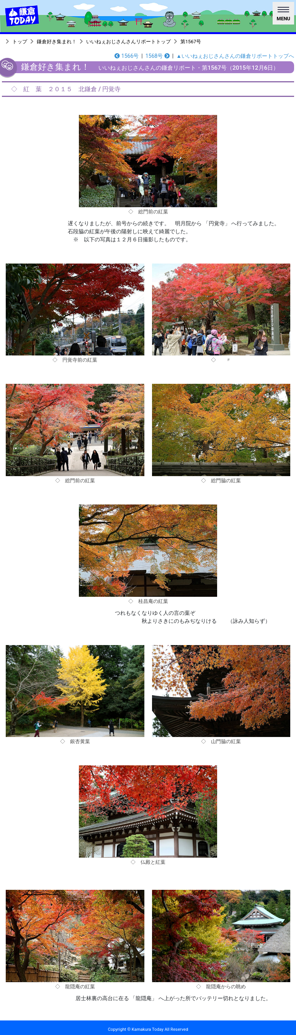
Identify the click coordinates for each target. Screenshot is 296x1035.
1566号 (126, 56)
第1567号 (190, 41)
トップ (19, 41)
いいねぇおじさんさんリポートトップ (128, 41)
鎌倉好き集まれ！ (57, 41)
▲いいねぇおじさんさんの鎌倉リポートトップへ (235, 56)
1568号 (158, 56)
